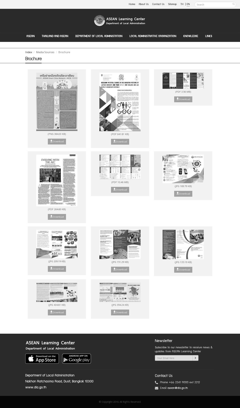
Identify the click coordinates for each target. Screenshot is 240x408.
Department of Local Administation (98, 36)
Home (132, 4)
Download (57, 141)
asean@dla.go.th (178, 388)
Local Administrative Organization (152, 36)
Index (28, 52)
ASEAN (30, 36)
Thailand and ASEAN (55, 36)
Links (208, 36)
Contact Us (158, 4)
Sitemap (172, 4)
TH (182, 4)
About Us (144, 4)
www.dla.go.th (35, 387)
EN (188, 4)
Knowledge (190, 36)
